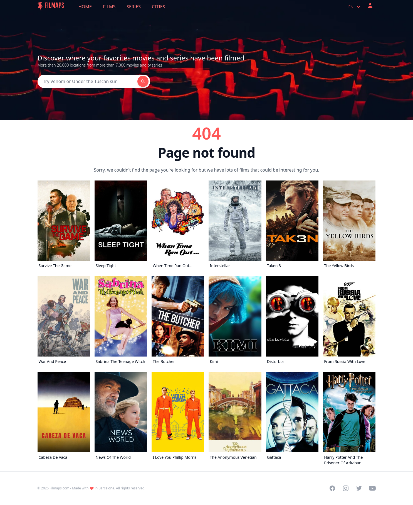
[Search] (87, 81)
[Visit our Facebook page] (332, 488)
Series (134, 7)
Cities (158, 7)
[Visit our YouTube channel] (372, 488)
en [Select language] (354, 7)
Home (85, 7)
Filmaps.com (59, 488)
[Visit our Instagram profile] (345, 488)
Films (109, 7)
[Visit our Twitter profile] (359, 488)
